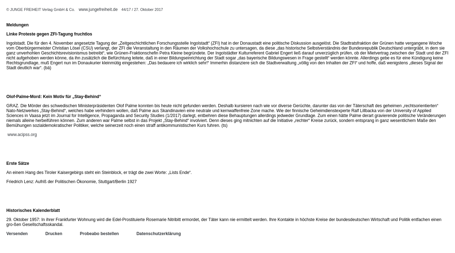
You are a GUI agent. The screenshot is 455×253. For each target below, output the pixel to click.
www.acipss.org (22, 134)
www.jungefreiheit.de (98, 9)
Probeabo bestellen (99, 233)
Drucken (53, 233)
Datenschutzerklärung (158, 233)
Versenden (17, 233)
